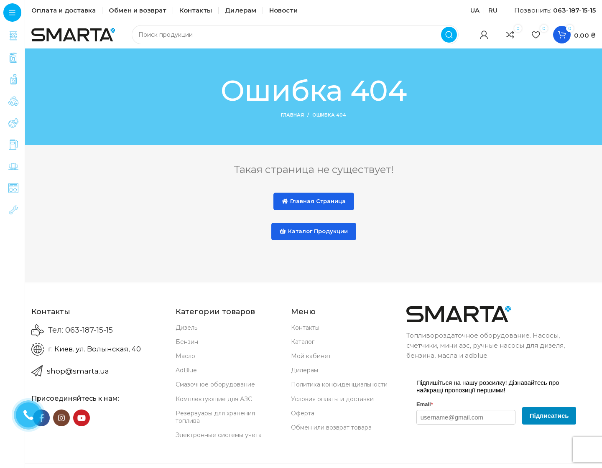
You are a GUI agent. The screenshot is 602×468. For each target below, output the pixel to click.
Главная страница (314, 206)
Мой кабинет (311, 362)
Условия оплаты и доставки (332, 405)
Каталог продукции (314, 237)
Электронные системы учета (219, 441)
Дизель (186, 333)
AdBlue (186, 376)
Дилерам (304, 376)
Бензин (187, 347)
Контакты (305, 333)
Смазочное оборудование (215, 390)
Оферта (302, 419)
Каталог (302, 347)
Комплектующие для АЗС (214, 405)
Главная (292, 121)
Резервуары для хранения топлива (215, 422)
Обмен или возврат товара (331, 433)
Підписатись (549, 421)
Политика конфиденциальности (339, 390)
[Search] (295, 37)
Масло (185, 362)
